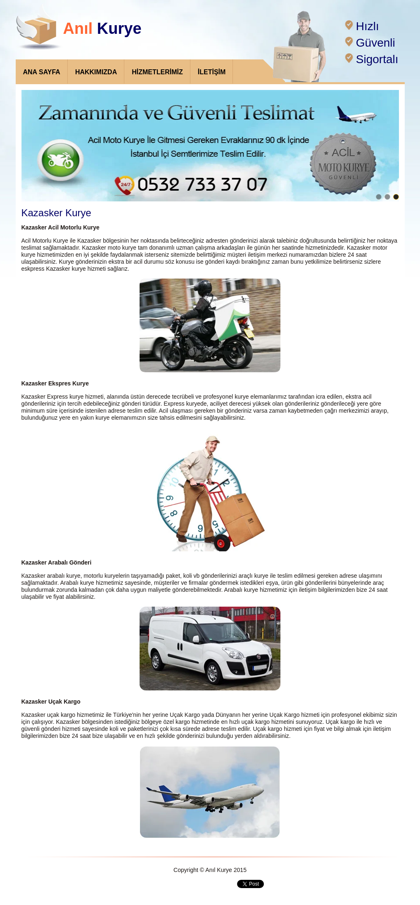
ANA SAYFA (41, 72)
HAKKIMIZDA (96, 72)
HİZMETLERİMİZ (157, 72)
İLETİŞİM (212, 72)
